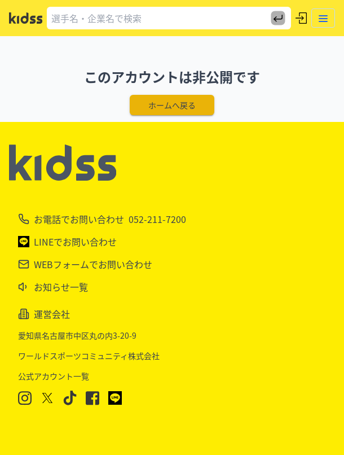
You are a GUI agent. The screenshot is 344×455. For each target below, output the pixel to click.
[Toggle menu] (323, 18)
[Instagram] (25, 398)
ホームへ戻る (172, 105)
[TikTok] (70, 398)
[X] (47, 398)
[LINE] (115, 398)
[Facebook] (92, 398)
